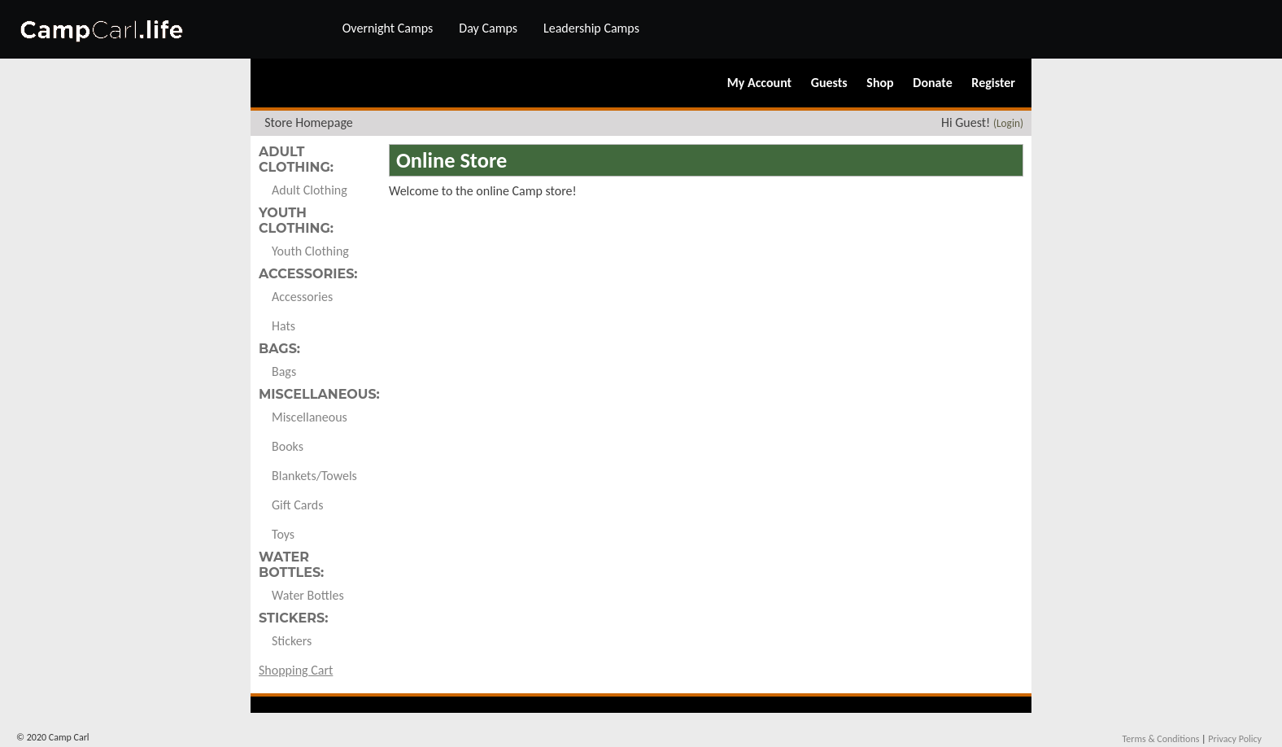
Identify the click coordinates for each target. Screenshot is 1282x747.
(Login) (1008, 123)
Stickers (292, 641)
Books (287, 446)
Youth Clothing (310, 251)
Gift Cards (297, 505)
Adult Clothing (309, 190)
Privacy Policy (1235, 739)
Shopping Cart (296, 670)
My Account (759, 82)
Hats (283, 326)
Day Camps (488, 28)
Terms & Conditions (1160, 739)
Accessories (302, 296)
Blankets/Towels (314, 475)
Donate (932, 82)
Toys (283, 534)
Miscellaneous (309, 417)
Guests (829, 82)
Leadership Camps (591, 28)
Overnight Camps (388, 28)
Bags (284, 371)
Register (993, 82)
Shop (879, 82)
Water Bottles (308, 595)
